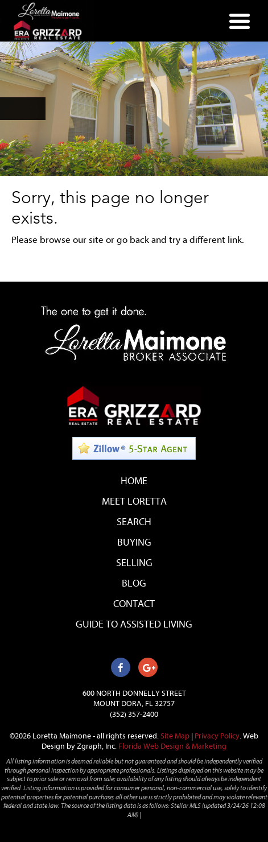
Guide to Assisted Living (134, 624)
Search (134, 522)
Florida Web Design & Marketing (172, 746)
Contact (134, 604)
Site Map (174, 736)
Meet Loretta (134, 501)
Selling (134, 563)
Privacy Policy (217, 736)
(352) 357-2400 (134, 714)
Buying (134, 542)
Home (134, 481)
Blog (134, 583)
